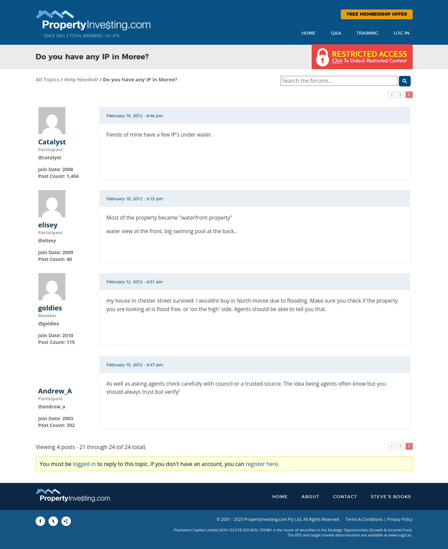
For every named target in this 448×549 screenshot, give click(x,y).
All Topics (48, 79)
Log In (401, 33)
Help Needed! (81, 79)
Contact (345, 497)
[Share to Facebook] (40, 521)
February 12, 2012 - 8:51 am (134, 282)
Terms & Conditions (364, 519)
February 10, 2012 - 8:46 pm (134, 116)
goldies (50, 308)
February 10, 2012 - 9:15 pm (134, 199)
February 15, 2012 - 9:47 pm (134, 365)
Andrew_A (55, 391)
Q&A (336, 33)
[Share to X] (53, 521)
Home (308, 33)
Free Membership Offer (377, 14)
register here (262, 464)
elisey (48, 225)
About (310, 497)
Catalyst (52, 142)
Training (367, 33)
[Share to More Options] (66, 521)
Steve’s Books (391, 497)
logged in (84, 464)
